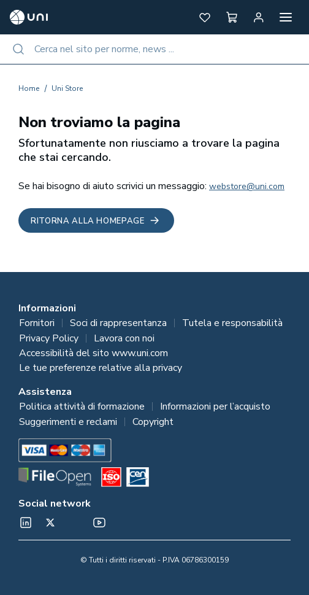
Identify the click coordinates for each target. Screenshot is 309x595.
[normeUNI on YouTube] (99, 522)
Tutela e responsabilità (232, 323)
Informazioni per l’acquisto (215, 406)
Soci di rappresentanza (118, 323)
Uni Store (67, 88)
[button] (204, 17)
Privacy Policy (48, 338)
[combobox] (154, 49)
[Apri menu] (285, 17)
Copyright (153, 422)
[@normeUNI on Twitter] (50, 522)
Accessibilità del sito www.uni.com (93, 353)
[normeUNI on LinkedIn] (25, 522)
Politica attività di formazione (82, 406)
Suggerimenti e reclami (68, 422)
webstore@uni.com (246, 186)
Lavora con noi (124, 338)
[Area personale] (258, 17)
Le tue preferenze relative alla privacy (100, 368)
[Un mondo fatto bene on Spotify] (74, 522)
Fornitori (37, 323)
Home (28, 88)
